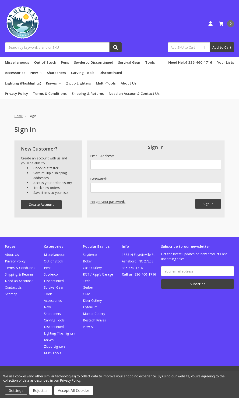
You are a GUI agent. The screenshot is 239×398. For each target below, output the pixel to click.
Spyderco (90, 254)
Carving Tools (83, 72)
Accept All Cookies (74, 390)
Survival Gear (129, 62)
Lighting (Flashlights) (23, 83)
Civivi (86, 294)
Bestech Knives (94, 320)
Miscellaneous (17, 62)
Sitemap (11, 294)
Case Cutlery (92, 267)
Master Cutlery (94, 313)
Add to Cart (222, 47)
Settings (16, 390)
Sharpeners (56, 72)
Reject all (41, 390)
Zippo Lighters (78, 83)
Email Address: (102, 156)
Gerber (88, 287)
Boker (87, 261)
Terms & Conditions (50, 93)
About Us (129, 83)
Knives (53, 83)
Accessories (15, 72)
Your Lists (225, 62)
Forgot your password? (107, 201)
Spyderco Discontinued (93, 62)
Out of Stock (45, 62)
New (36, 72)
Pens (65, 62)
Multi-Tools (106, 83)
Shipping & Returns (88, 93)
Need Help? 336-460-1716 (190, 62)
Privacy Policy (16, 93)
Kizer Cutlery (92, 300)
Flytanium (90, 307)
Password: (98, 179)
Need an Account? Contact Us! (135, 93)
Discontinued (110, 72)
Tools (150, 62)
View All (88, 326)
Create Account (41, 204)
